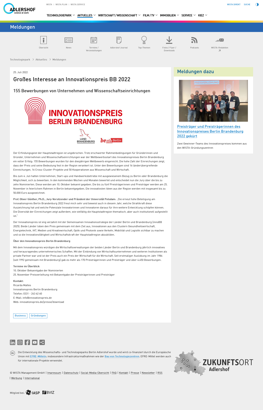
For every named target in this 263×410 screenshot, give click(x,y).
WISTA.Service (78, 5)
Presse (135, 373)
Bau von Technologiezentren (122, 356)
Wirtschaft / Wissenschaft (118, 15)
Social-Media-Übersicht (95, 373)
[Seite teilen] (42, 342)
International (32, 378)
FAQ (114, 373)
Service (187, 15)
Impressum (54, 373)
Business (20, 315)
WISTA (49, 5)
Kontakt (123, 373)
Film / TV (149, 15)
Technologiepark (59, 15)
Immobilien (168, 15)
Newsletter (148, 373)
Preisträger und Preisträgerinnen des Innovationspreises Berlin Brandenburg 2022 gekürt (210, 131)
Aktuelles (85, 15)
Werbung (16, 378)
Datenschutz (71, 373)
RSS (159, 373)
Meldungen (59, 59)
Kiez (201, 15)
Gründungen (38, 315)
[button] (12, 342)
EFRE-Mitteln (38, 356)
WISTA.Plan (61, 5)
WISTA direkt (234, 5)
